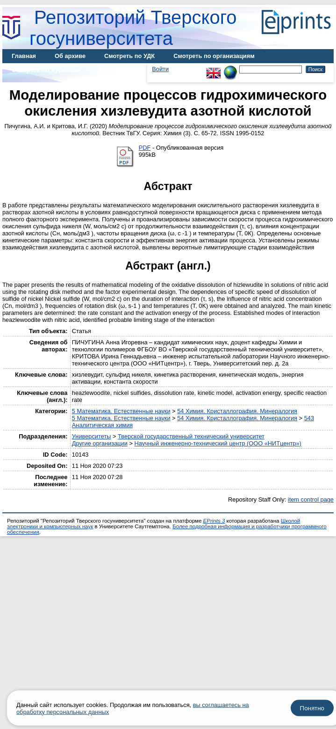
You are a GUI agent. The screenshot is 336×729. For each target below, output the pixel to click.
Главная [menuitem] (24, 55)
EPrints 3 (214, 521)
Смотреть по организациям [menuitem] (214, 55)
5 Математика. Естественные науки (121, 411)
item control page (311, 499)
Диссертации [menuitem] (118, 69)
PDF (145, 147)
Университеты (91, 436)
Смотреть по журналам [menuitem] (46, 69)
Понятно (312, 708)
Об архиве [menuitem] (70, 55)
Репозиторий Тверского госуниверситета (133, 28)
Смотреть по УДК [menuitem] (129, 55)
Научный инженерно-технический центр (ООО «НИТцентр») (217, 443)
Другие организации (100, 443)
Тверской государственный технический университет (191, 436)
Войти (160, 69)
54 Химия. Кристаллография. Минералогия (237, 411)
